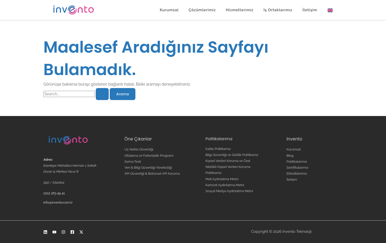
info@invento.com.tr (58, 202)
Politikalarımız (297, 161)
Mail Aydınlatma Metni (221, 179)
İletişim (309, 10)
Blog (290, 155)
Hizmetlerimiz (240, 10)
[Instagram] (63, 232)
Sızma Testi (132, 161)
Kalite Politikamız (218, 149)
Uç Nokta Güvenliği (138, 149)
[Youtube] (54, 232)
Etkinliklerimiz (297, 173)
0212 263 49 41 (54, 193)
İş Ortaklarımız (278, 10)
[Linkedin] (45, 232)
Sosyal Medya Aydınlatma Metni (229, 191)
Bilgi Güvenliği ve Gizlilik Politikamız (231, 155)
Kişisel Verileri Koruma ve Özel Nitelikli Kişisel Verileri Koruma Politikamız (227, 167)
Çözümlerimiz (202, 10)
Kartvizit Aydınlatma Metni (224, 185)
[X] (81, 232)
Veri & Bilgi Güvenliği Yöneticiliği (148, 167)
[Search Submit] (102, 94)
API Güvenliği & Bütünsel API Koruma (152, 173)
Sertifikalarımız (297, 167)
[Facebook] (72, 232)
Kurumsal (169, 10)
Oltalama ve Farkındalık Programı (149, 155)
